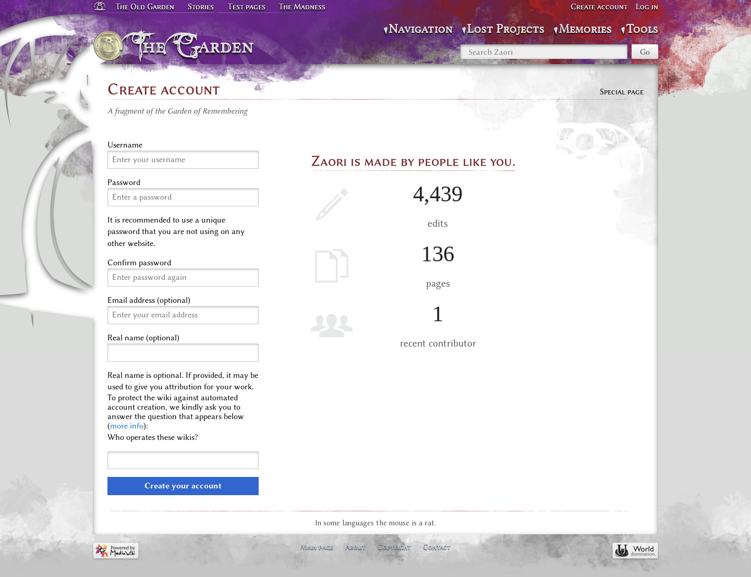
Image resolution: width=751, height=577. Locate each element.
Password (123, 182)
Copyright (394, 546)
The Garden (196, 46)
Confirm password (139, 262)
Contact (437, 546)
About (355, 546)
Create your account (183, 485)
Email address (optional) (148, 300)
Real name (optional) (143, 337)
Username (124, 145)
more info (126, 426)
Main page (316, 546)
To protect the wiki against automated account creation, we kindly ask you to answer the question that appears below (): (175, 412)
